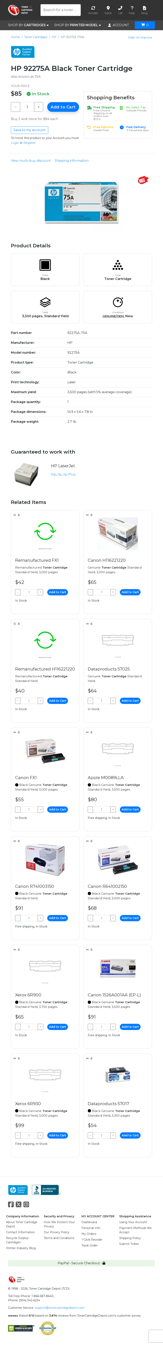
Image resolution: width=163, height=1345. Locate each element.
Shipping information (72, 161)
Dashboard (89, 1222)
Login (15, 143)
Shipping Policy (130, 1238)
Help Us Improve (140, 37)
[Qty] (27, 107)
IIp (59, 474)
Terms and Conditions (59, 1238)
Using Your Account (133, 1222)
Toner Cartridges (35, 37)
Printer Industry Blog (21, 1248)
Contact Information (20, 1232)
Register (29, 143)
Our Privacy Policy (56, 1232)
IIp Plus (69, 474)
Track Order (90, 1245)
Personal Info (91, 1228)
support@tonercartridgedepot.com (60, 1308)
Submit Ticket (129, 1244)
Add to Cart (63, 107)
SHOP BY (28, 25)
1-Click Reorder (92, 1239)
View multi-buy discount (31, 161)
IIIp (53, 474)
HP (54, 37)
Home (15, 37)
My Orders (89, 1234)
